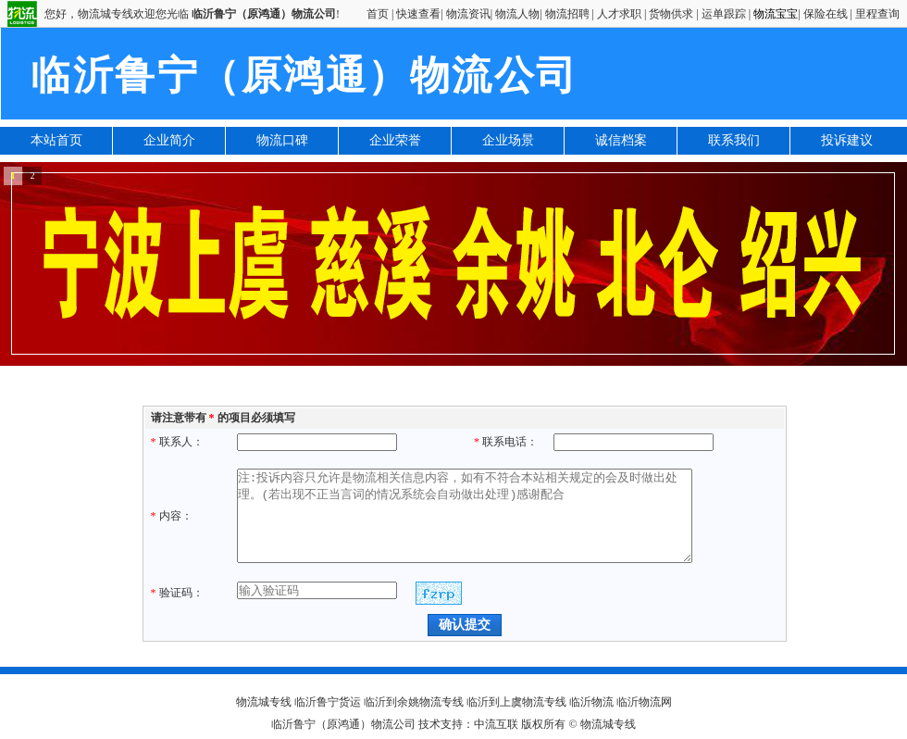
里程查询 (877, 13)
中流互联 (496, 724)
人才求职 (619, 13)
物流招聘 (567, 13)
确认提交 (465, 624)
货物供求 (671, 13)
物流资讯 (468, 13)
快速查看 (418, 13)
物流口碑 (282, 140)
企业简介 (169, 140)
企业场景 (508, 140)
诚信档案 (621, 140)
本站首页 (56, 140)
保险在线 (825, 13)
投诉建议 (847, 140)
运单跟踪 (724, 13)
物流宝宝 (775, 13)
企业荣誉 (395, 140)
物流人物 (517, 13)
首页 (378, 13)
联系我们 (734, 140)
